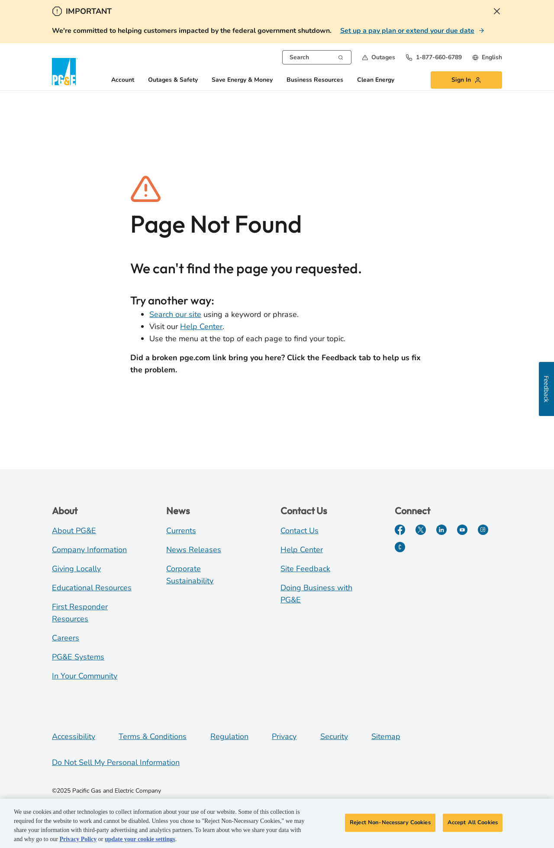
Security (334, 736)
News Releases (193, 549)
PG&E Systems (78, 657)
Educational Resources (92, 587)
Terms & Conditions (153, 736)
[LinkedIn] (441, 529)
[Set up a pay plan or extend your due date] (412, 30)
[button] (378, 57)
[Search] (341, 56)
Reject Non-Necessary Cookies (390, 824)
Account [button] (122, 80)
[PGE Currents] (400, 547)
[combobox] (316, 57)
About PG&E (74, 530)
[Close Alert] (497, 11)
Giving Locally (76, 568)
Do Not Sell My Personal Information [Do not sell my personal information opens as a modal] (116, 762)
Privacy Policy (78, 840)
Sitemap (385, 736)
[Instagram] (483, 529)
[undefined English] (487, 57)
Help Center (201, 326)
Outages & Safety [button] (173, 80)
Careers (65, 638)
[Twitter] (420, 529)
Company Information (89, 549)
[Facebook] (400, 529)
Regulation (229, 736)
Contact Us (299, 530)
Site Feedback (305, 568)
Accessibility (73, 736)
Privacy (284, 736)
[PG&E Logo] (65, 71)
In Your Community (84, 676)
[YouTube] (462, 529)
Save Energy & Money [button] (242, 80)
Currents (181, 530)
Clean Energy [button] (375, 80)
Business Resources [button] (315, 80)
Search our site (175, 314)
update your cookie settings (140, 840)
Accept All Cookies (473, 824)
